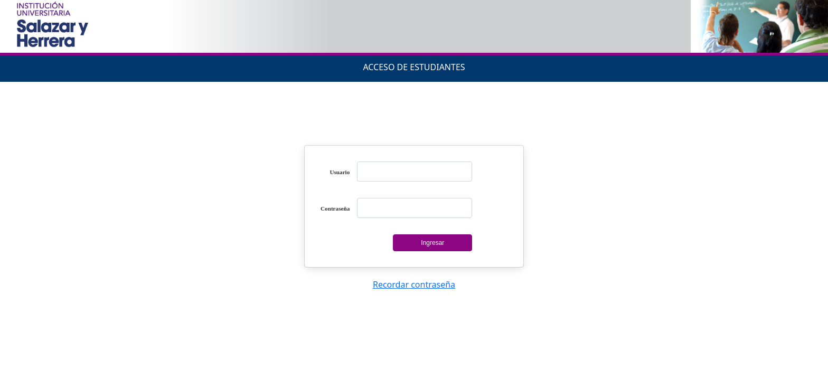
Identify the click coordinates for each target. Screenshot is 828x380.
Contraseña (335, 208)
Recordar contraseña (414, 284)
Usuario (340, 172)
